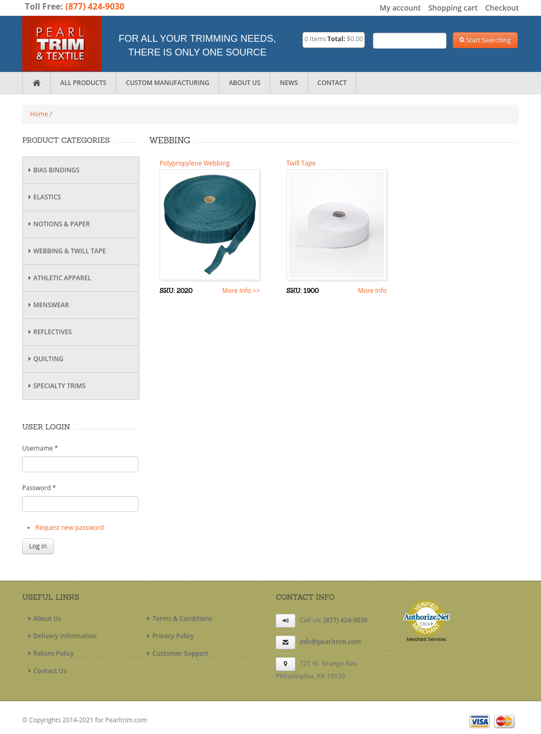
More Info (372, 290)
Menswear (47, 304)
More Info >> (241, 290)
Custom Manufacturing (167, 82)
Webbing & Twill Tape (65, 250)
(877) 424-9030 (95, 6)
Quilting (44, 358)
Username (40, 448)
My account (400, 8)
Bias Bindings (52, 170)
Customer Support (176, 653)
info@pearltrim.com (330, 641)
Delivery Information (61, 635)
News (289, 82)
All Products (83, 82)
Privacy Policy (169, 635)
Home (39, 113)
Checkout (502, 8)
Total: (337, 38)
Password (39, 487)
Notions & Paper (57, 223)
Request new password (69, 527)
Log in (38, 546)
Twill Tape (300, 163)
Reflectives (48, 331)
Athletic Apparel (58, 277)
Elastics (43, 196)
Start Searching (485, 39)
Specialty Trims (55, 385)
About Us (244, 82)
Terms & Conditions (178, 618)
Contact (332, 82)
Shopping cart (453, 8)
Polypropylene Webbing (195, 163)
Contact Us (46, 670)
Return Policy (49, 653)
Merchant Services (426, 639)
